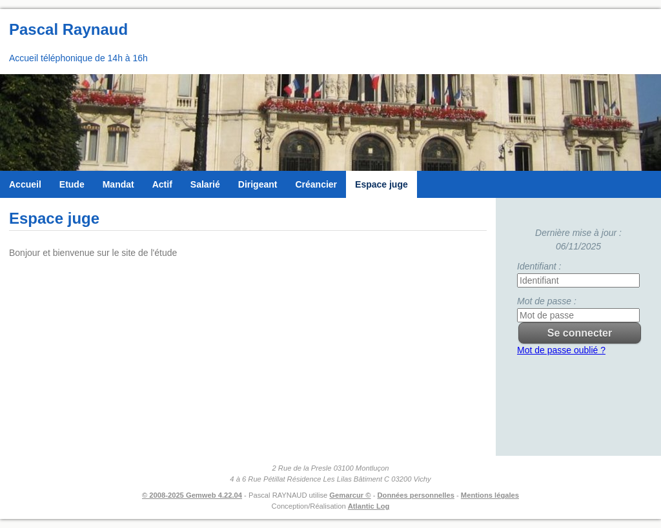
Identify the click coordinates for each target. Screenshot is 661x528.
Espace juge (381, 184)
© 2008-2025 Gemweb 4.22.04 (192, 495)
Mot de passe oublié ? (561, 350)
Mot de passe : (546, 301)
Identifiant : (539, 266)
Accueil (25, 184)
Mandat (118, 184)
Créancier (316, 184)
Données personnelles (416, 495)
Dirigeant (258, 184)
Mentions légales (490, 495)
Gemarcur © (350, 495)
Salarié (205, 184)
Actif (162, 184)
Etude (72, 184)
